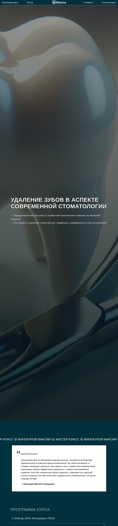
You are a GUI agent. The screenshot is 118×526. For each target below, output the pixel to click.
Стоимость (88, 2)
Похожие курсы (109, 2)
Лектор (30, 2)
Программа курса (10, 2)
